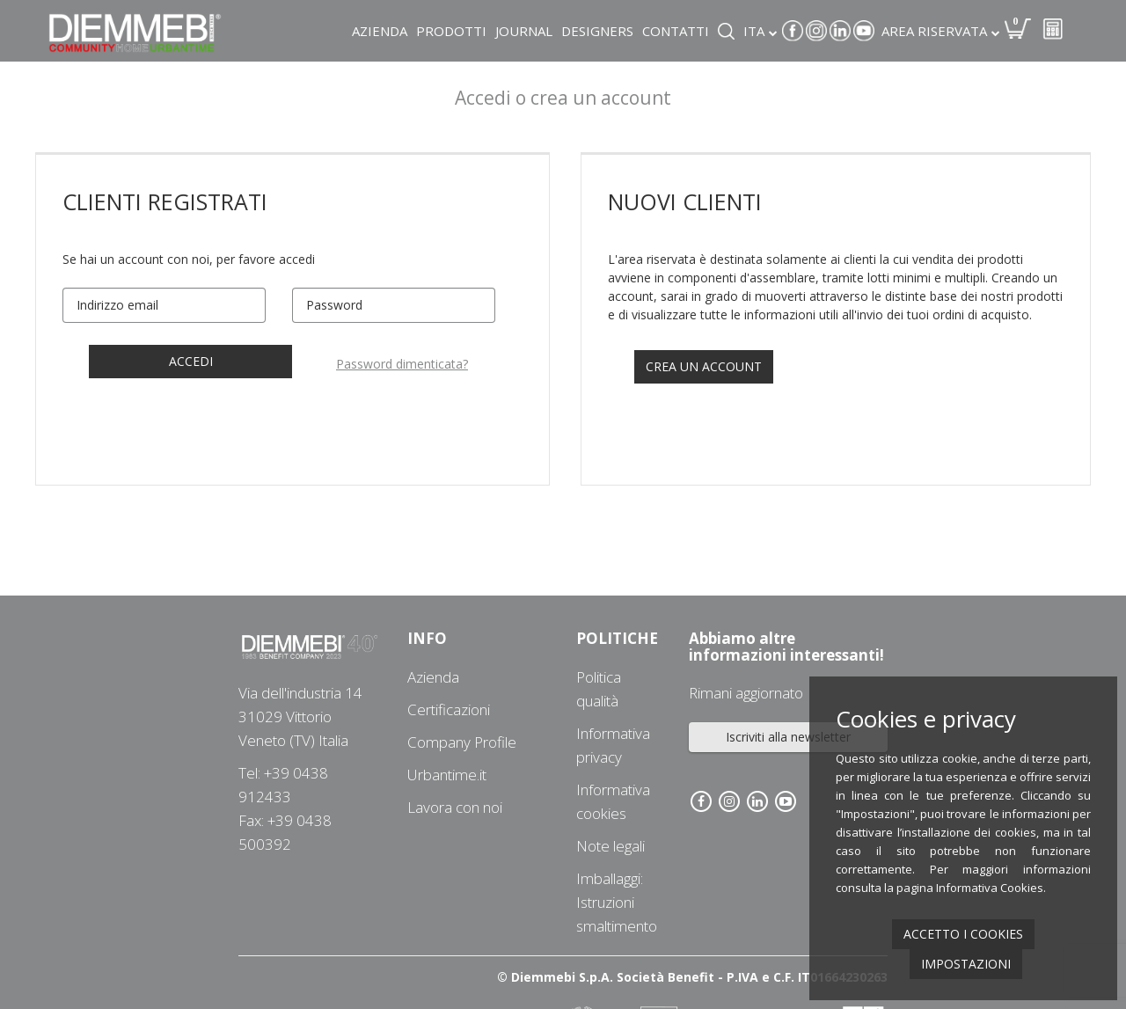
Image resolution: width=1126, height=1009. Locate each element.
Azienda (379, 31)
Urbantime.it (446, 774)
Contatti (675, 31)
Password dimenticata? (402, 363)
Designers (597, 31)
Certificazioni (448, 709)
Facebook (792, 30)
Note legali (610, 846)
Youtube (863, 30)
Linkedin (840, 30)
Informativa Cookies (989, 888)
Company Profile (461, 742)
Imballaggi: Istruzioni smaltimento (616, 902)
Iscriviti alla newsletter (788, 736)
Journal (523, 31)
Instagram (816, 30)
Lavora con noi (454, 807)
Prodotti (451, 31)
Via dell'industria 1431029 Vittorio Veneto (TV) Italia (300, 716)
